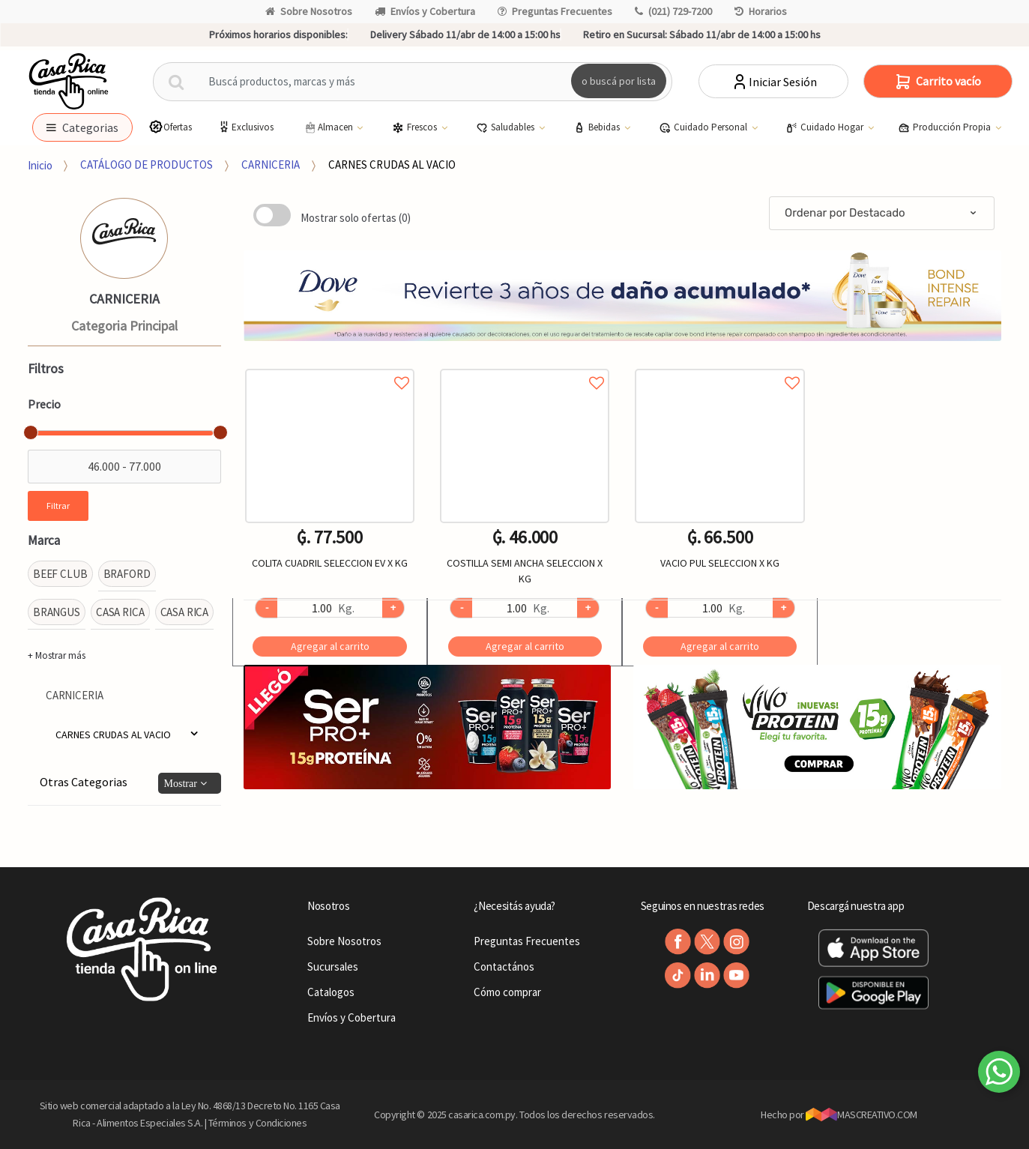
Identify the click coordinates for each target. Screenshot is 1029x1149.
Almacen (329, 127)
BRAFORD (127, 574)
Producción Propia (945, 127)
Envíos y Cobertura (425, 11)
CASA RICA (120, 612)
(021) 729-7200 (673, 11)
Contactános (504, 966)
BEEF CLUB (60, 574)
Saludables (506, 127)
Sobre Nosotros (308, 11)
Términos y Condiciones (257, 1123)
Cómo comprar (507, 992)
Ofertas (170, 127)
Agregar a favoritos (330, 366)
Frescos (415, 127)
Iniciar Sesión (774, 82)
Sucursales (332, 966)
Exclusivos (245, 127)
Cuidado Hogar (825, 127)
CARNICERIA (270, 164)
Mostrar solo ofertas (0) (356, 218)
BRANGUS (56, 612)
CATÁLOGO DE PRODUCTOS (146, 164)
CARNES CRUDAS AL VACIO (392, 164)
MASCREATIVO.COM (861, 1114)
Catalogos (330, 992)
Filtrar (58, 505)
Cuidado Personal (704, 127)
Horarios (760, 11)
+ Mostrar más (56, 655)
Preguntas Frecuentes (555, 11)
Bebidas (597, 127)
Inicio (40, 164)
